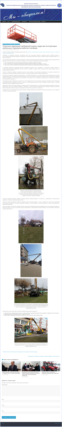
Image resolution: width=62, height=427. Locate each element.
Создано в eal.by (57, 423)
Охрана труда (17, 44)
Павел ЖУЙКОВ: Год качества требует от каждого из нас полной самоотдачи (11, 373)
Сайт (3, 410)
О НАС (8, 21)
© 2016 (3, 423)
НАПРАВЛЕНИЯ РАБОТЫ (16, 21)
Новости (4, 21)
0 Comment (17, 49)
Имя (3, 399)
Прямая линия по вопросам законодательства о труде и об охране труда (19, 351)
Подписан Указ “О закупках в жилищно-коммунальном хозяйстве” (50, 373)
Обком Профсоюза (11, 49)
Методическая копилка (6, 44)
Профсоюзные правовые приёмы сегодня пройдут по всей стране (44, 356)
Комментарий (5, 384)
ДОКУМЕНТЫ (24, 21)
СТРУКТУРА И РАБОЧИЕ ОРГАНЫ (34, 21)
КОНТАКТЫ (44, 21)
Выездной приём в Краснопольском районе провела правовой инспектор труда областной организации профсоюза (31, 374)
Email (3, 405)
